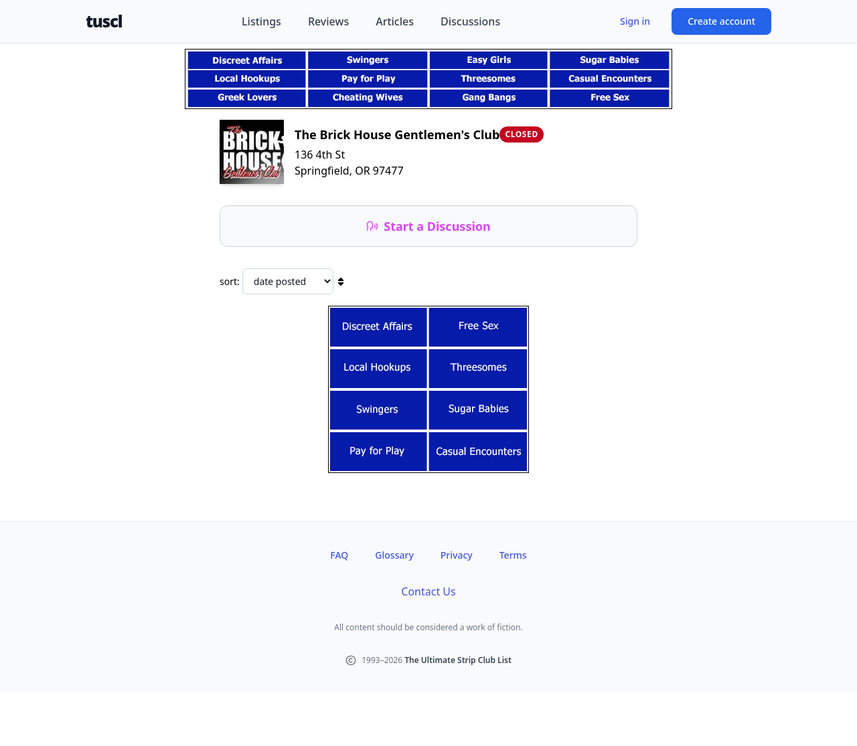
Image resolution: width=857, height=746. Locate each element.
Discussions (470, 21)
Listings (261, 21)
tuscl (104, 21)
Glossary (394, 555)
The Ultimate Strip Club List (458, 660)
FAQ (339, 555)
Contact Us (428, 591)
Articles (395, 21)
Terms (513, 555)
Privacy (457, 555)
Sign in (635, 21)
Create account (721, 21)
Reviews (328, 21)
